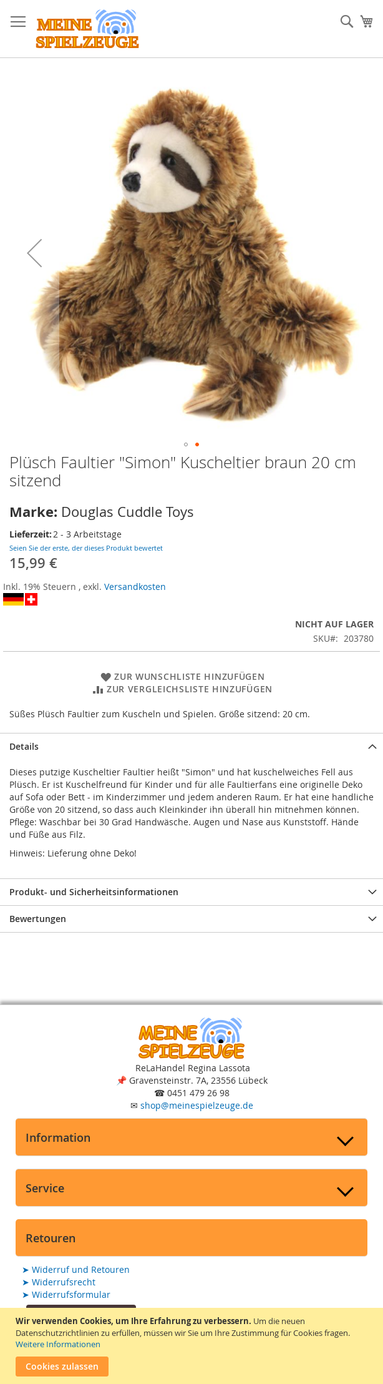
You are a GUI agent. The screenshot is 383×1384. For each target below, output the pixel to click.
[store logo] (87, 29)
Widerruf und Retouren (76, 1269)
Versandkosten (135, 586)
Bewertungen (37, 919)
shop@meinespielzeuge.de (196, 1105)
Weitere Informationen (58, 1344)
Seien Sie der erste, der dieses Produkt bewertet (86, 547)
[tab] (191, 746)
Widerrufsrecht (58, 1282)
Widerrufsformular (66, 1294)
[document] (193, 1346)
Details (24, 746)
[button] (34, 253)
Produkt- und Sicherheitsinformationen (93, 892)
